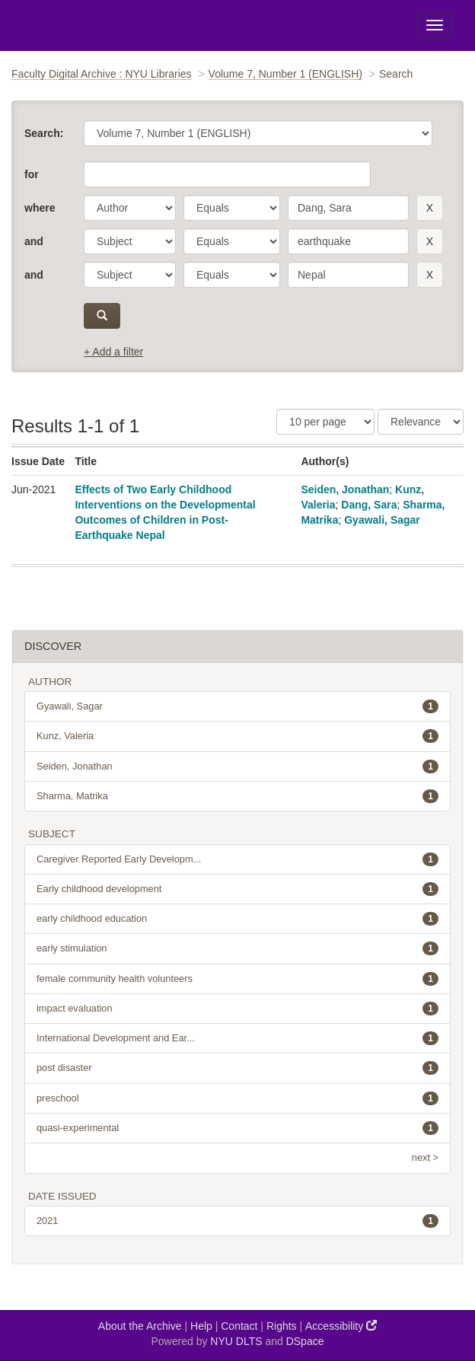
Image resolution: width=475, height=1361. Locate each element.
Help (201, 1326)
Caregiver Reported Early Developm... (237, 859)
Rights (281, 1326)
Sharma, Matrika (237, 796)
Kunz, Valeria (237, 736)
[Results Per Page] (325, 422)
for (31, 174)
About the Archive (140, 1326)
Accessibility (341, 1325)
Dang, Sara (369, 505)
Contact (239, 1326)
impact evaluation (237, 1008)
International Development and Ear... (237, 1038)
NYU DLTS (236, 1341)
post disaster (237, 1068)
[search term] (348, 208)
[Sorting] (421, 422)
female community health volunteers (237, 979)
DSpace (305, 1341)
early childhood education (237, 919)
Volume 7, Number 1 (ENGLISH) (285, 74)
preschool (237, 1098)
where (39, 208)
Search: (43, 133)
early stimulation (237, 948)
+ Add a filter (113, 352)
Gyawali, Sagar (382, 520)
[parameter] (130, 208)
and (33, 241)
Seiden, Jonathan (345, 489)
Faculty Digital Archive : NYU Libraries (101, 74)
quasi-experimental (237, 1128)
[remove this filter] (429, 208)
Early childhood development (237, 889)
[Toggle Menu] (434, 25)
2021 (237, 1221)
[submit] (102, 316)
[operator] (231, 208)
